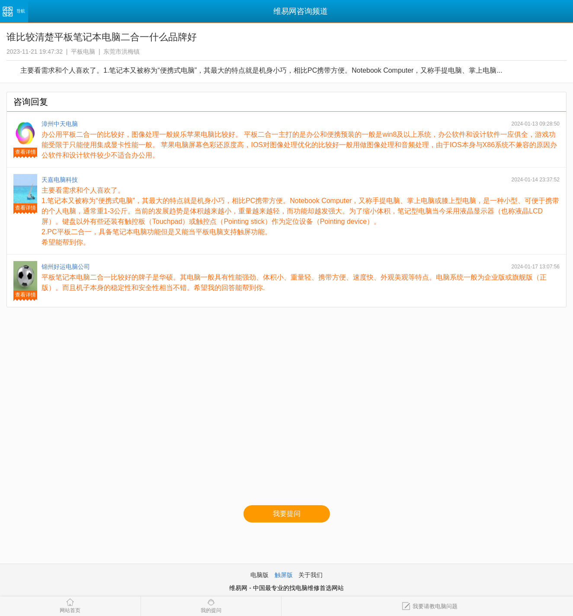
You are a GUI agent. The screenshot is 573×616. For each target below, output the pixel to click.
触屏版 (284, 574)
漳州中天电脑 (60, 123)
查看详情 (25, 152)
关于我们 (310, 574)
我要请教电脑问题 (430, 606)
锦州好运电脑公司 (66, 266)
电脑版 (259, 574)
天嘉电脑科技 (60, 179)
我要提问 (287, 513)
